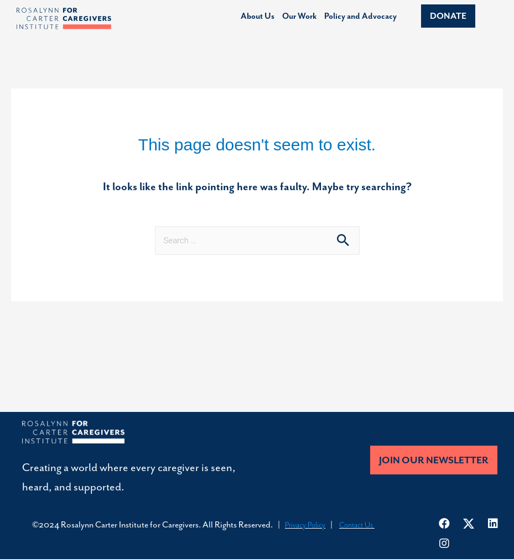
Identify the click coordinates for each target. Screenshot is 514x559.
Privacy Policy (305, 525)
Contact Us (357, 525)
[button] (448, 16)
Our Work (299, 16)
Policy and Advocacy (360, 16)
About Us (257, 16)
